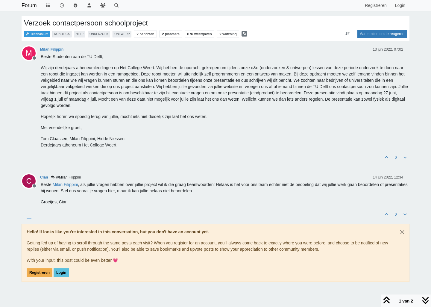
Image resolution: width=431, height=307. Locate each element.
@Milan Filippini (66, 177)
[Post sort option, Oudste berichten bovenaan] (347, 34)
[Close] (402, 232)
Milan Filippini (52, 49)
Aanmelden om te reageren (382, 34)
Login (61, 272)
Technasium (36, 34)
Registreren (39, 272)
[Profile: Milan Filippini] (65, 184)
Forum (29, 5)
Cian (44, 177)
